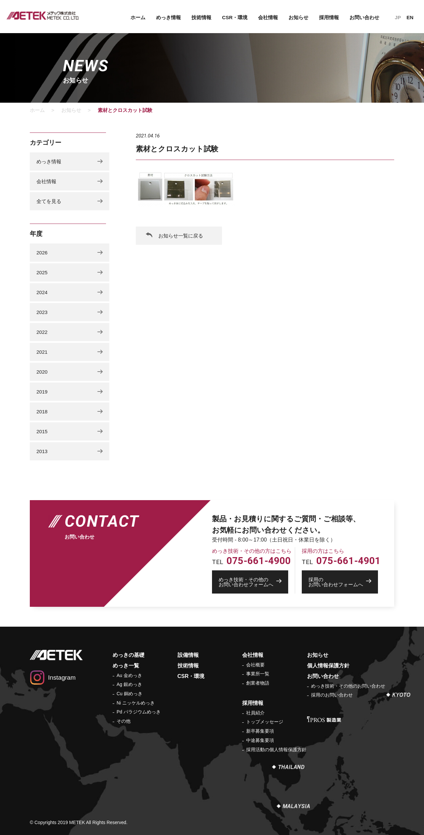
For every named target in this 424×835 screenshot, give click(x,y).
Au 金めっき (129, 675)
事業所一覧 (257, 673)
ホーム (138, 17)
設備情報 (188, 655)
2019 (41, 391)
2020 (41, 372)
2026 (41, 252)
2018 (41, 411)
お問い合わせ (364, 17)
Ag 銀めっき (129, 684)
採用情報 (329, 17)
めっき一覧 (126, 665)
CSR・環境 (234, 17)
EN (409, 17)
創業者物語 (257, 683)
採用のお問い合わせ (332, 695)
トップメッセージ (264, 721)
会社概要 (255, 664)
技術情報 (201, 17)
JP (398, 17)
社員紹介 (255, 712)
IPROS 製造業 (324, 719)
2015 (41, 431)
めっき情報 (168, 17)
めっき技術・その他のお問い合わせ (348, 686)
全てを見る (48, 201)
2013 (41, 451)
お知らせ (298, 17)
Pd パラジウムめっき (139, 711)
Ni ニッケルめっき (136, 702)
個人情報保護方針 (328, 665)
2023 (41, 312)
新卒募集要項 (260, 731)
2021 (41, 352)
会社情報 (268, 17)
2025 (41, 272)
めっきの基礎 (128, 655)
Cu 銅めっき (129, 693)
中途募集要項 (260, 740)
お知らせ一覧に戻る (180, 235)
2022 (41, 332)
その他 (124, 721)
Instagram (62, 677)
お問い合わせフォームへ (253, 582)
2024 (41, 292)
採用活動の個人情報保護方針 (276, 749)
